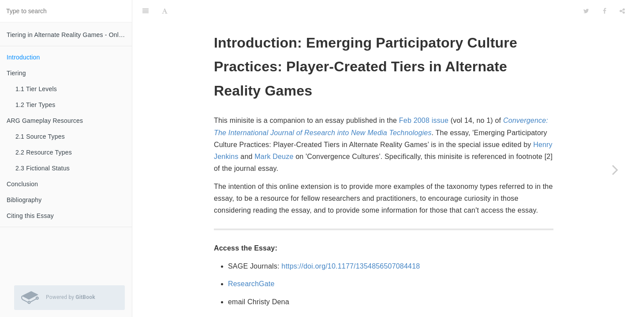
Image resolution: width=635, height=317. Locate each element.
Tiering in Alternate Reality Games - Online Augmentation (69, 34)
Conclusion (22, 184)
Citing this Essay (30, 215)
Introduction (23, 57)
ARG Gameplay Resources (45, 120)
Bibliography (24, 199)
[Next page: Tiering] (615, 169)
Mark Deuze (273, 134)
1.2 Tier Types (35, 104)
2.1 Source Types (40, 136)
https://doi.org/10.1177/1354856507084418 (350, 244)
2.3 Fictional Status (42, 168)
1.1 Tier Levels (36, 88)
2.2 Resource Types (43, 152)
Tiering (16, 73)
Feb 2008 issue (423, 98)
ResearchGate (251, 261)
